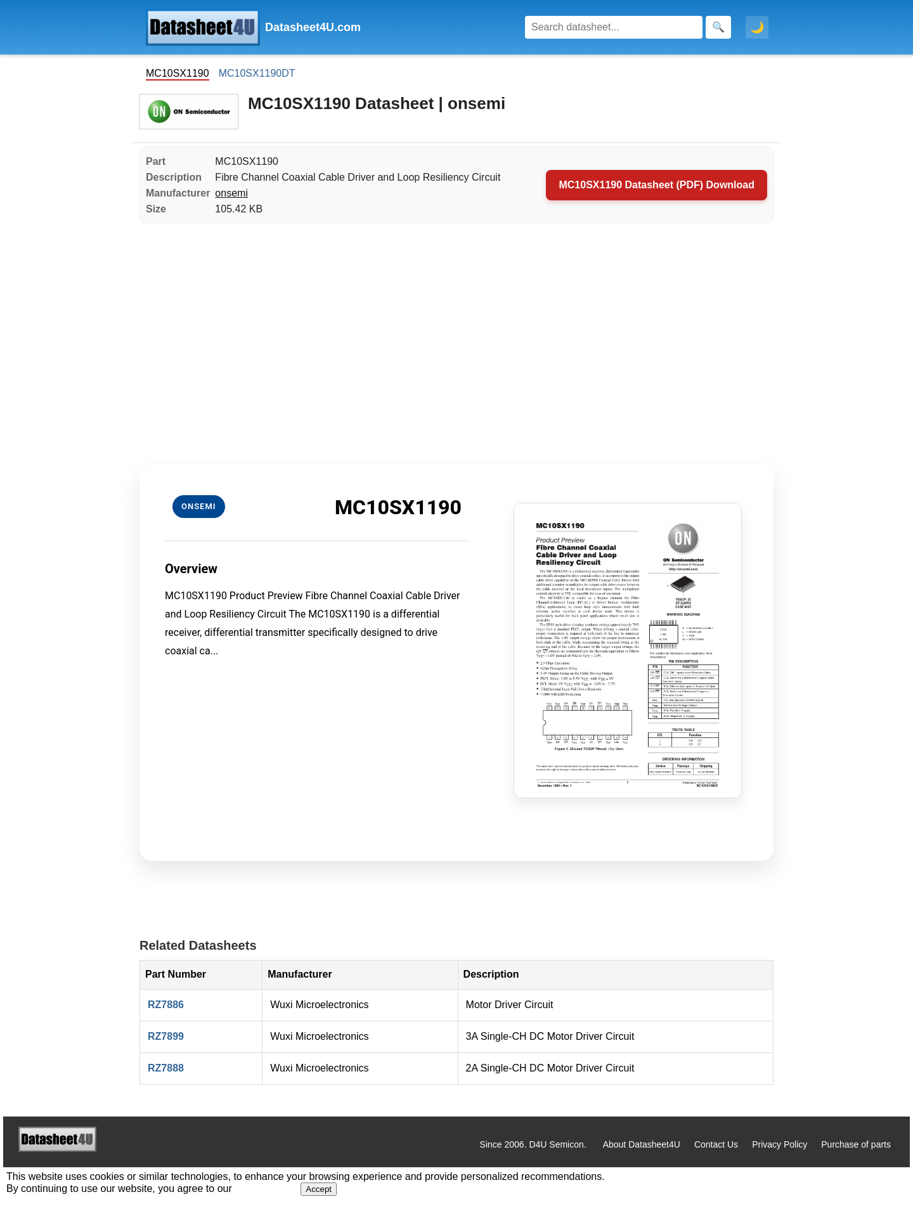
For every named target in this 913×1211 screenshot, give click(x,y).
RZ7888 (166, 1068)
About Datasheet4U (641, 1144)
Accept (319, 1189)
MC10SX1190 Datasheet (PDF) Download (656, 184)
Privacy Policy (779, 1144)
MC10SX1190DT (257, 73)
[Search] (614, 27)
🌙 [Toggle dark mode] (757, 27)
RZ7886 (166, 1004)
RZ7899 (166, 1036)
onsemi (231, 193)
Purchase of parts (856, 1144)
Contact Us (716, 1144)
